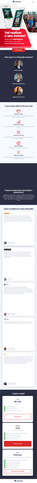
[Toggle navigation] (33, 2)
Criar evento (18, 50)
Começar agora (17, 443)
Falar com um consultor (17, 471)
